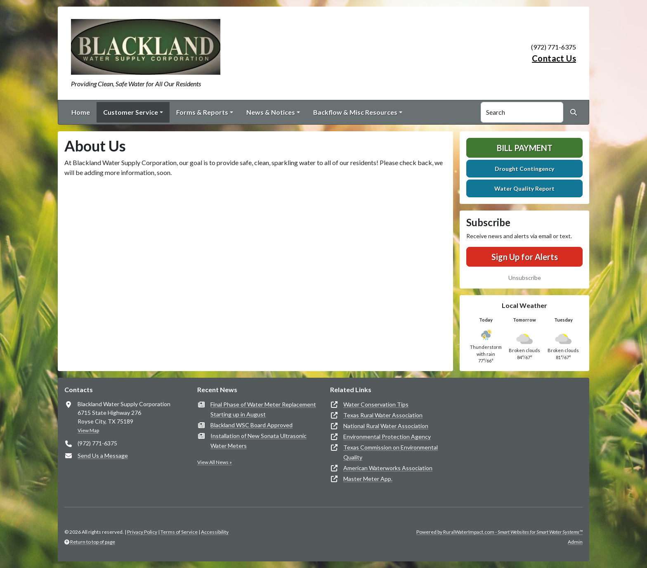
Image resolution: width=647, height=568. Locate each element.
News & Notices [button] (270, 112)
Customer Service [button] (130, 112)
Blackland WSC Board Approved (251, 424)
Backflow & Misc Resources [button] (355, 112)
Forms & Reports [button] (202, 112)
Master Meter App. (367, 478)
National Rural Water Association (385, 425)
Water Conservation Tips (376, 404)
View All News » (214, 462)
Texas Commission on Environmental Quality (390, 452)
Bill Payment (525, 148)
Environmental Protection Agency (387, 436)
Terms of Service (179, 532)
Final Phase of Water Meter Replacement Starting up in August (263, 409)
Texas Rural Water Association (383, 415)
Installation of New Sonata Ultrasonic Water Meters (258, 440)
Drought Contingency (524, 168)
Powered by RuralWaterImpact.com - (499, 532)
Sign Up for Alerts (524, 257)
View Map (88, 430)
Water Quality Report (524, 188)
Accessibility (215, 532)
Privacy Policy (142, 532)
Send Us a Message (103, 455)
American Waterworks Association (387, 467)
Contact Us (554, 58)
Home (80, 112)
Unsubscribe (524, 277)
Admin (575, 542)
